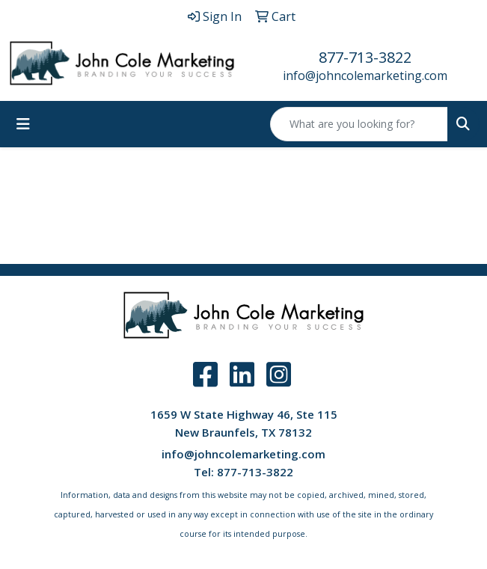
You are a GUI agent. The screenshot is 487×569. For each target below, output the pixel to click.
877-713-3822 (365, 57)
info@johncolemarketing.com (365, 75)
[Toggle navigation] (23, 124)
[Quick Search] (359, 124)
